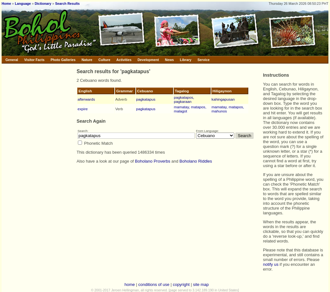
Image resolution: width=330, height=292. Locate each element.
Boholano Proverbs (152, 161)
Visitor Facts (34, 60)
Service (204, 60)
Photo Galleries (62, 60)
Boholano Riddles (195, 161)
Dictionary (43, 3)
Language (23, 3)
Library (185, 60)
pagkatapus (145, 99)
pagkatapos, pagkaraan (184, 99)
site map (201, 284)
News (169, 60)
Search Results (67, 3)
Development (148, 60)
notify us (270, 264)
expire (83, 109)
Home (6, 3)
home (129, 284)
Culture (104, 60)
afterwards (86, 99)
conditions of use (153, 284)
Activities (123, 60)
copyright (181, 284)
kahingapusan (223, 99)
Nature (87, 60)
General (11, 60)
